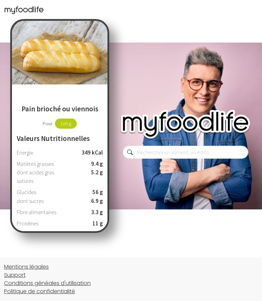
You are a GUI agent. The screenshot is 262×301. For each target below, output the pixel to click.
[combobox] (185, 152)
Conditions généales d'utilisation (47, 283)
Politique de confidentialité (39, 291)
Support (15, 275)
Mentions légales (26, 267)
